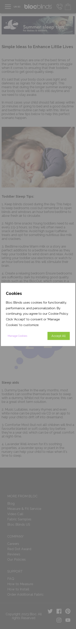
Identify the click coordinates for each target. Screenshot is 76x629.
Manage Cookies (17, 335)
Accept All (58, 336)
